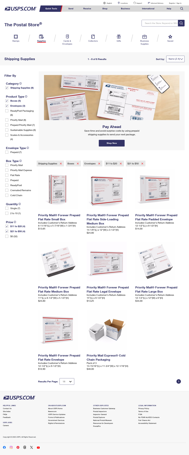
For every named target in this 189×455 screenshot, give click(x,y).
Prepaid (14, 180)
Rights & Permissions (56, 423)
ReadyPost (16, 185)
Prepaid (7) (16, 152)
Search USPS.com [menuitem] (181, 8)
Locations (124, 3)
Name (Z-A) (174, 58)
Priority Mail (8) (18, 119)
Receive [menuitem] (87, 8)
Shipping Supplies (48, 163)
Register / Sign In (175, 3)
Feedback (6, 417)
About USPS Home (55, 408)
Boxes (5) (15, 100)
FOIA (140, 414)
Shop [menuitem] (104, 8)
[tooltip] (20, 83)
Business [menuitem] (125, 8)
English (106, 3)
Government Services (56, 420)
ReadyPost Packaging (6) (22, 112)
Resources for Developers (103, 423)
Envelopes (90, 163)
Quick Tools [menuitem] (51, 8)
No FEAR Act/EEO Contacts (148, 417)
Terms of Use (143, 411)
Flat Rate (15, 175)
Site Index (6, 411)
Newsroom (52, 411)
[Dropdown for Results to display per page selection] (67, 381)
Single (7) (15, 208)
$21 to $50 (133, 163)
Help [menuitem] (169, 8)
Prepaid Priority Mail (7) (22, 124)
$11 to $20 (112, 163)
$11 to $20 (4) (17, 226)
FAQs (5, 414)
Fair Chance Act (144, 420)
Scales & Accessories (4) (21, 137)
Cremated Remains (20, 190)
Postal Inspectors (100, 411)
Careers (6, 425)
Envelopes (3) (17, 105)
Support (139, 3)
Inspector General (100, 414)
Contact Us (7, 408)
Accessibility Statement (147, 423)
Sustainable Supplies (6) (23, 129)
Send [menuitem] (70, 8)
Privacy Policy (143, 408)
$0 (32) (13, 236)
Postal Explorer (99, 417)
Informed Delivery (157, 3)
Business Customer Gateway (104, 408)
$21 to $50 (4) (17, 231)
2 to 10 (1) (15, 213)
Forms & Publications (56, 417)
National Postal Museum (102, 420)
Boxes (71, 163)
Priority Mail (16, 165)
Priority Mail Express (21, 170)
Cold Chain (16, 195)
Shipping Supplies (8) (22, 87)
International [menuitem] (148, 8)
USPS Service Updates (56, 414)
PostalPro (97, 426)
